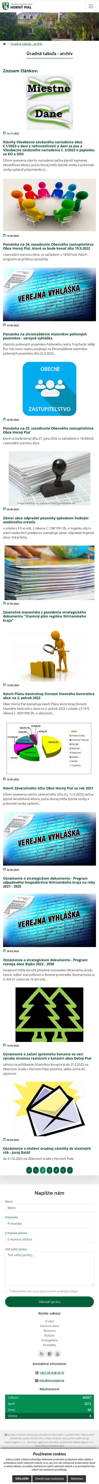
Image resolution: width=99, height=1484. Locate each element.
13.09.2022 (13, 325)
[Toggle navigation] (91, 6)
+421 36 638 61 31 (51, 1372)
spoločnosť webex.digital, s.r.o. (77, 1442)
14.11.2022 (13, 133)
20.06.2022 (13, 419)
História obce (49, 1326)
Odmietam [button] (77, 1478)
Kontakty (49, 1345)
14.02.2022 (13, 1045)
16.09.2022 (13, 235)
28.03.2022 (13, 951)
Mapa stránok (53, 1438)
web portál (68, 1438)
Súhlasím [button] (22, 1478)
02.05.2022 (13, 869)
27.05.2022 (13, 603)
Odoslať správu (49, 1302)
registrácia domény (48, 1442)
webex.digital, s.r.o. (15, 1442)
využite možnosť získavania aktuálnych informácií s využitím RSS (42, 1434)
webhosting (82, 1438)
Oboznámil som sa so (44, 1291)
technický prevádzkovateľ (49, 1445)
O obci (49, 1321)
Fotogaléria (49, 1340)
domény (31, 1442)
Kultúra (49, 1335)
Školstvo (49, 1330)
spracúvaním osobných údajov (59, 1291)
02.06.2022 (13, 509)
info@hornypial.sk (51, 1380)
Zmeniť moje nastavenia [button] (49, 1478)
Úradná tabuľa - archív (26, 44)
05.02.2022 (13, 1140)
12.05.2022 (13, 685)
